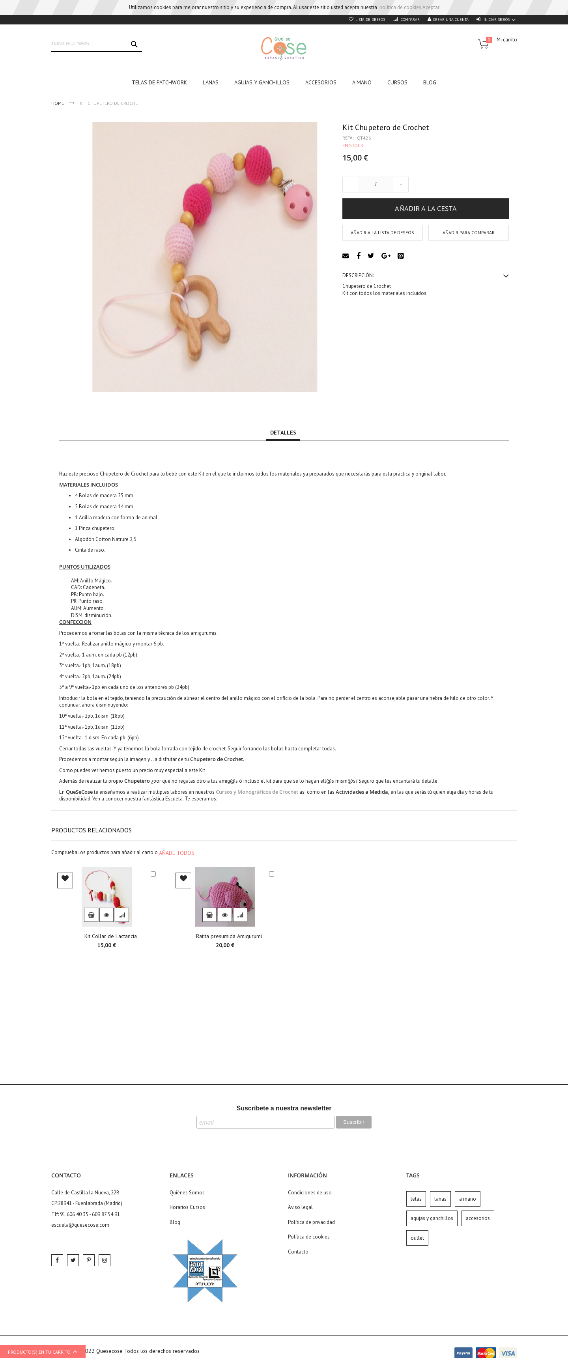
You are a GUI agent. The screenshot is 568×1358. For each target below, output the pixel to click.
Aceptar (430, 7)
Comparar (410, 19)
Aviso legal (300, 1207)
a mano (467, 1199)
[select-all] (176, 853)
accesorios (478, 1218)
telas (416, 1199)
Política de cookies (309, 1236)
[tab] (283, 433)
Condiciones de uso (310, 1192)
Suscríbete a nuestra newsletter (284, 1108)
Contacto (298, 1251)
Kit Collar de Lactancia (110, 936)
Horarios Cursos (187, 1207)
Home (58, 103)
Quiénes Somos (187, 1192)
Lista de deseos (370, 19)
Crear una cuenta (451, 19)
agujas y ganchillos (432, 1218)
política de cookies (400, 7)
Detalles (283, 432)
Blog (175, 1222)
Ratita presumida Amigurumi (229, 936)
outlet (417, 1238)
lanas (440, 1199)
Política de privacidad (311, 1222)
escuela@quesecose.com (80, 1225)
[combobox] (96, 44)
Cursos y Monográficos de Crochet (257, 791)
